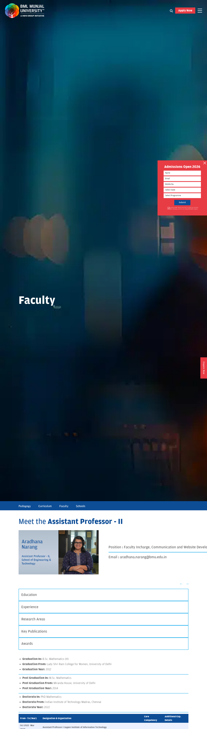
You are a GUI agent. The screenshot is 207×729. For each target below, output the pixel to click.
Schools (80, 506)
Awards (27, 644)
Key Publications (34, 631)
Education (29, 595)
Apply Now (185, 10)
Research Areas (33, 619)
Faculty (63, 506)
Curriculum (45, 506)
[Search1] (171, 10)
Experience (29, 607)
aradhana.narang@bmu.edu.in (143, 557)
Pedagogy (25, 506)
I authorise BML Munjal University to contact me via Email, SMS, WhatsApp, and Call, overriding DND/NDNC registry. (183, 208)
